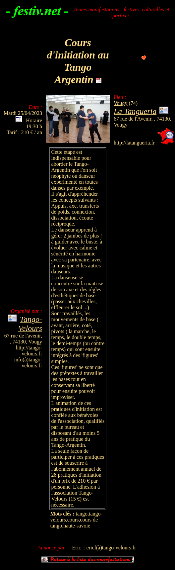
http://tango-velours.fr (29, 350)
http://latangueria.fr (134, 142)
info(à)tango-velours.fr (28, 362)
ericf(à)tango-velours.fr (111, 547)
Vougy (121, 103)
